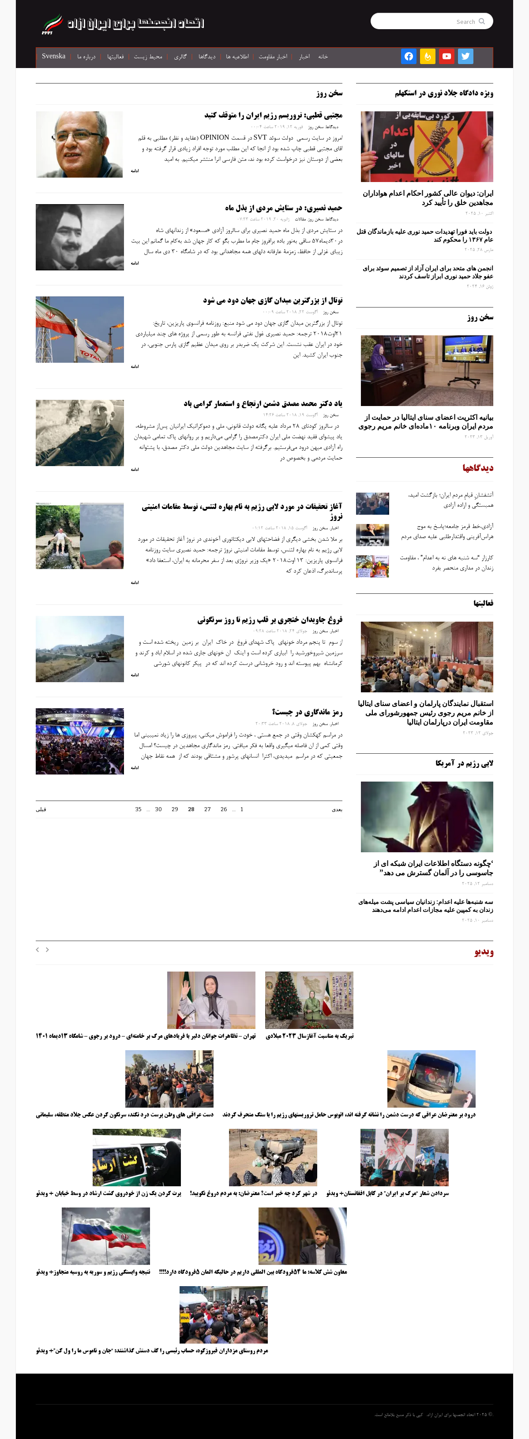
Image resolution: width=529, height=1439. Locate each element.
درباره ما (86, 57)
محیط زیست (148, 57)
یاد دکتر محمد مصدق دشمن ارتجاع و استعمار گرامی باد (263, 404)
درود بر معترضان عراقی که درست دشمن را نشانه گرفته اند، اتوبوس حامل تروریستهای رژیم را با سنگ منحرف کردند (349, 1115)
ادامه (135, 171)
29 (175, 809)
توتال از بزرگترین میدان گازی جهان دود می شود (272, 301)
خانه (323, 57)
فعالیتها (115, 57)
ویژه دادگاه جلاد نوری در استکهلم (444, 94)
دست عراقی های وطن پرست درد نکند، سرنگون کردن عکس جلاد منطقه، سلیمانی (125, 1115)
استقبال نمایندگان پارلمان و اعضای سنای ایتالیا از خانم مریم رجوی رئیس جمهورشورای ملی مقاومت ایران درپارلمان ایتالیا (425, 712)
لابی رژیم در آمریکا (464, 764)
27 (207, 809)
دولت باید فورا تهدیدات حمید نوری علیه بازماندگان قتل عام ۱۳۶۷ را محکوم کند (424, 235)
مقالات (300, 219)
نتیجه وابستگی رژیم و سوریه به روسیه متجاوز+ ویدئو (93, 1272)
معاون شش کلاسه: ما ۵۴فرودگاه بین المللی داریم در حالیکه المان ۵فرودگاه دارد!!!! (253, 1272)
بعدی (337, 809)
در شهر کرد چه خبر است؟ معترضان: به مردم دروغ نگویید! (253, 1194)
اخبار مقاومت (273, 57)
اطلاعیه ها (237, 57)
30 (158, 809)
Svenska (53, 57)
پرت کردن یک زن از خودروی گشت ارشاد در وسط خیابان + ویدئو (108, 1194)
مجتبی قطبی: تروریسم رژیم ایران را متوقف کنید (273, 116)
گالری (180, 57)
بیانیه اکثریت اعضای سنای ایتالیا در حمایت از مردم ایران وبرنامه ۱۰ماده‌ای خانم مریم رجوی (425, 422)
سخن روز (315, 127)
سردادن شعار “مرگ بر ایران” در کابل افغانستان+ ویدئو (387, 1194)
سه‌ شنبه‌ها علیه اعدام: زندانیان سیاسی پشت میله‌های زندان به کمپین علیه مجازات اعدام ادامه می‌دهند (425, 906)
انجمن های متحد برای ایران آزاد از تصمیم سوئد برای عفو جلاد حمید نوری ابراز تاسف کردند (428, 272)
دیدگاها (207, 57)
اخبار (304, 57)
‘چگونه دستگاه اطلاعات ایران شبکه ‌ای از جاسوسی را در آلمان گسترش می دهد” (433, 868)
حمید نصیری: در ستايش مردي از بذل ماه (283, 209)
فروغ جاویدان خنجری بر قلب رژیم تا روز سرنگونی (269, 620)
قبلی (41, 809)
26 (224, 809)
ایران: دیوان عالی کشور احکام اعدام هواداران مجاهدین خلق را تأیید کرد (428, 198)
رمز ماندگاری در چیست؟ (307, 713)
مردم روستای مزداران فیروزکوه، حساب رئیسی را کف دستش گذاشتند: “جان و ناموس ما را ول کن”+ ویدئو (152, 1351)
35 (138, 809)
